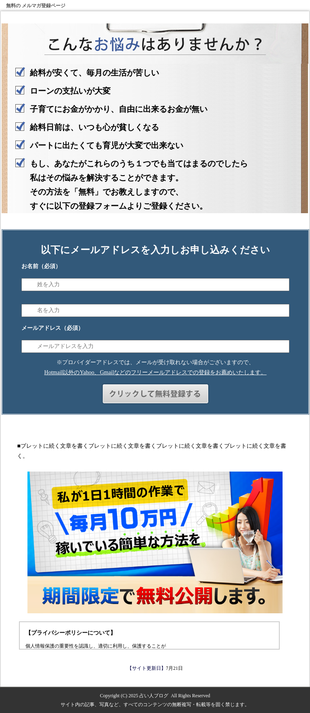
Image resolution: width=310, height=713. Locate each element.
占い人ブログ (153, 695)
